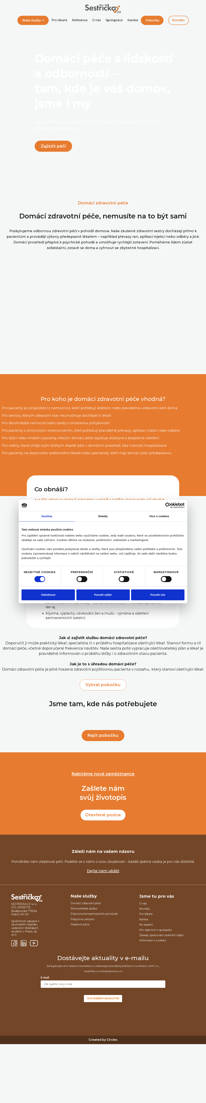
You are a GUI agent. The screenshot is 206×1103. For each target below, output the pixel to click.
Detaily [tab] (103, 516)
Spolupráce (114, 20)
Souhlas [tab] (46, 516)
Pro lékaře (59, 20)
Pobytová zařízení (82, 919)
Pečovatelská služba (84, 908)
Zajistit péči (53, 146)
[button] (33, 20)
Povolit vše (157, 594)
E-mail (45, 977)
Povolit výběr (103, 594)
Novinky (144, 908)
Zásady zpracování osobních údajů (161, 935)
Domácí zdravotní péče (86, 903)
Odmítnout (48, 594)
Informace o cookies (152, 940)
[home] (103, 9)
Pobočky (152, 20)
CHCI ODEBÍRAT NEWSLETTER (103, 998)
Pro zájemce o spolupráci (155, 930)
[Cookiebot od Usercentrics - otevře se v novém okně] (168, 505)
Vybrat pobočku (103, 684)
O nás (96, 20)
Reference (79, 20)
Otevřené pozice (103, 814)
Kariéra (132, 20)
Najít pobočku (103, 735)
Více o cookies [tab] (159, 516)
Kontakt (178, 20)
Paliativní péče (80, 924)
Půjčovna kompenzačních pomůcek (94, 913)
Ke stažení (146, 924)
